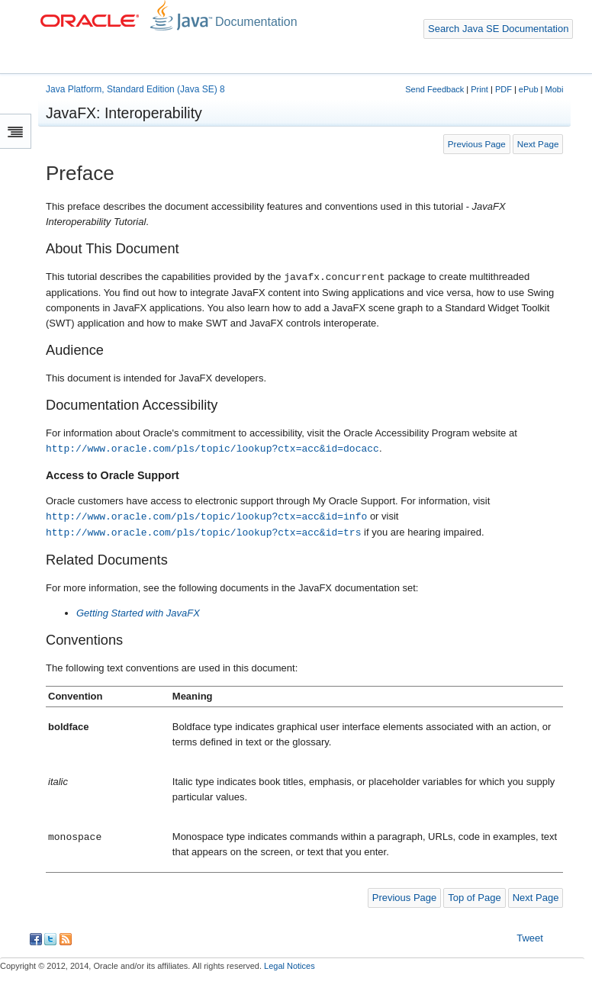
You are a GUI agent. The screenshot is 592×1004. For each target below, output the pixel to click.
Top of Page (474, 897)
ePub (529, 89)
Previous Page (477, 144)
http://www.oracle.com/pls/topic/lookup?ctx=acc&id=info (206, 516)
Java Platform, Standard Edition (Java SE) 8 (135, 89)
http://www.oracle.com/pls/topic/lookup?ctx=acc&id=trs (203, 532)
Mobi (554, 89)
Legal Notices (289, 965)
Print (479, 89)
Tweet (529, 938)
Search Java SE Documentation (498, 28)
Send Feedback (434, 89)
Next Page (538, 144)
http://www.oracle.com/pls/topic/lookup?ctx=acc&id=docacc (212, 448)
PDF (503, 89)
